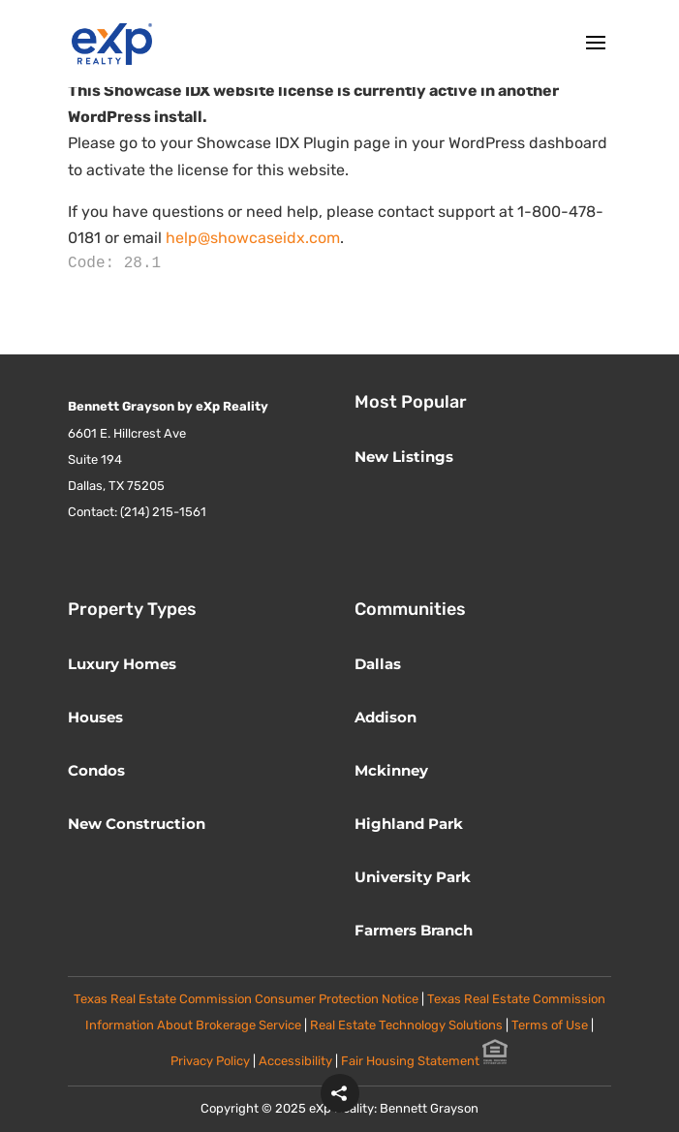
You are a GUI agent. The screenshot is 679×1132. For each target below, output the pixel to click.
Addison (386, 717)
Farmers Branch (414, 930)
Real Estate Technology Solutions (406, 1025)
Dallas (378, 664)
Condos (96, 770)
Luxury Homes (122, 664)
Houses (95, 717)
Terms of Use (551, 1025)
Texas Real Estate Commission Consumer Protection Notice (246, 999)
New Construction (136, 823)
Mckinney (391, 770)
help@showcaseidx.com (253, 238)
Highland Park (409, 823)
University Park (413, 877)
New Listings (404, 456)
